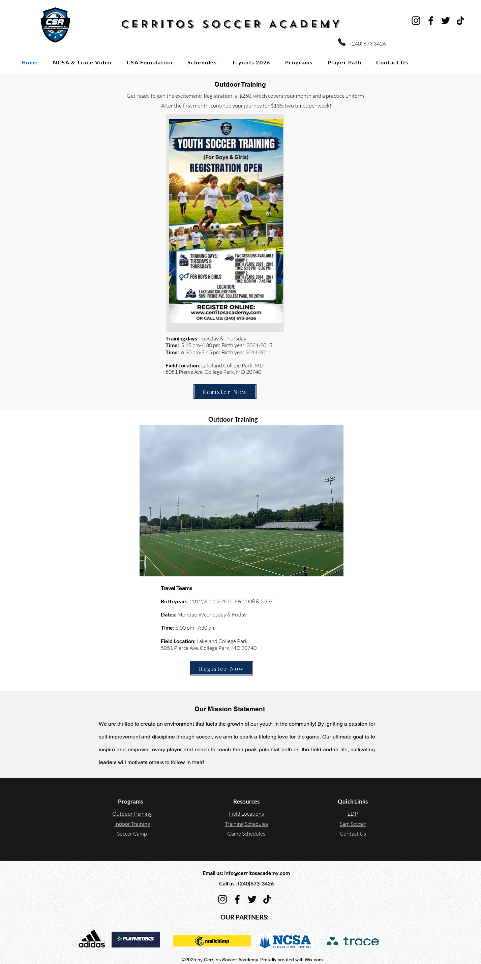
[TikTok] (460, 20)
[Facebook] (431, 20)
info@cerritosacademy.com (257, 873)
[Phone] (342, 42)
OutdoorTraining (132, 813)
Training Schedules (246, 823)
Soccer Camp (132, 833)
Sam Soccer (353, 823)
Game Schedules (246, 833)
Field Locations (246, 813)
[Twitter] (445, 20)
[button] (299, 62)
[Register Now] (225, 391)
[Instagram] (416, 20)
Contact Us (353, 833)
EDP (353, 813)
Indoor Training (132, 823)
